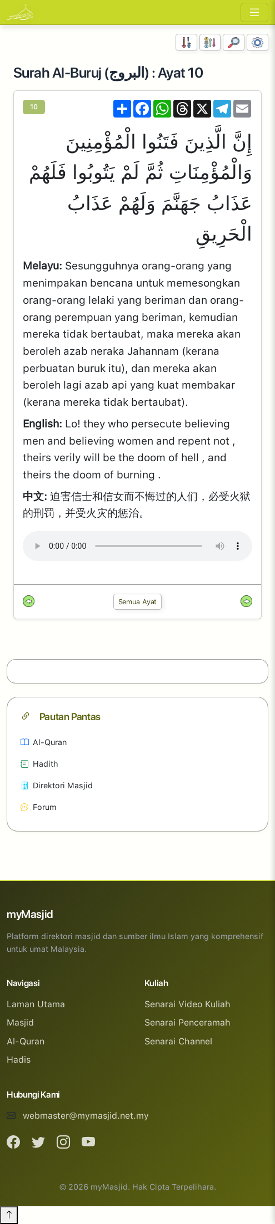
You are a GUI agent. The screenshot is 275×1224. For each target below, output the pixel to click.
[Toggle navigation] (254, 12)
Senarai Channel (178, 1041)
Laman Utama (36, 1004)
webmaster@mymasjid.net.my (86, 1115)
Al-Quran (44, 742)
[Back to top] (9, 1215)
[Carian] (233, 42)
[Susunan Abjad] (210, 42)
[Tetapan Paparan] (257, 42)
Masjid (20, 1022)
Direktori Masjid (57, 785)
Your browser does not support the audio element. (137, 546)
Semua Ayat (137, 602)
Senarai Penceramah (187, 1022)
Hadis (19, 1059)
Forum (39, 807)
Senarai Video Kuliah (187, 1004)
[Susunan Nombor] (186, 42)
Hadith (39, 763)
